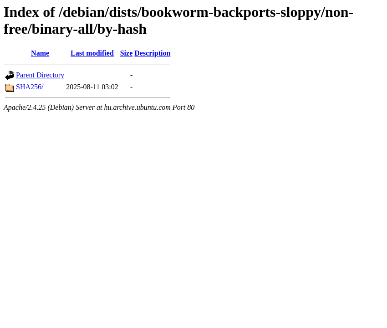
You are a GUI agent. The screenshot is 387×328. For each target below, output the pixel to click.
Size (126, 53)
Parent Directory (40, 75)
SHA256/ (29, 87)
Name (40, 53)
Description (152, 53)
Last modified (92, 53)
